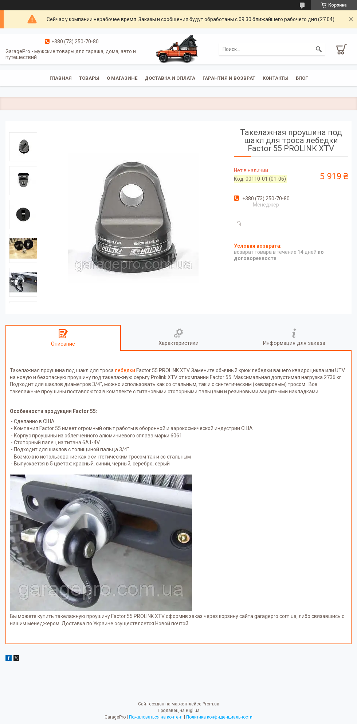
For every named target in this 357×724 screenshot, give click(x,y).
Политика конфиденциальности (219, 717)
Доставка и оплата (170, 78)
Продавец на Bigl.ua (179, 710)
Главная (61, 78)
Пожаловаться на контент (156, 717)
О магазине (122, 78)
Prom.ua (211, 704)
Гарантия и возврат (229, 78)
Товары (89, 78)
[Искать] (319, 49)
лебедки (125, 370)
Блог (302, 78)
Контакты (276, 78)
